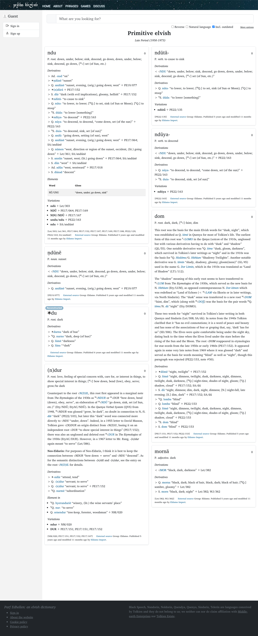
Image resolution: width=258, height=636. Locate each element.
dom (165, 422)
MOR (163, 470)
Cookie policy (18, 622)
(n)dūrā (58, 89)
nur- (58, 507)
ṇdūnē (57, 80)
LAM (209, 292)
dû (166, 306)
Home (46, 6)
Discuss (99, 6)
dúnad (58, 172)
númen (59, 149)
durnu (57, 331)
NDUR (102, 397)
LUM (161, 283)
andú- (58, 135)
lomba (167, 399)
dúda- (59, 112)
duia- (59, 131)
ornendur (60, 512)
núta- (58, 103)
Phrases (71, 6)
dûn (56, 163)
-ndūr (57, 477)
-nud (59, 76)
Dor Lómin (187, 266)
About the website (21, 617)
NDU (56, 271)
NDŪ (104, 402)
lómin (181, 262)
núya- (58, 121)
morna (166, 482)
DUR (111, 434)
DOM (248, 297)
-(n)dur (59, 481)
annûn (58, 158)
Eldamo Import (74, 238)
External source (81, 235)
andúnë (59, 85)
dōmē (164, 371)
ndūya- (58, 117)
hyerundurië (63, 503)
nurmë (60, 490)
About (57, 6)
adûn (59, 167)
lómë (185, 234)
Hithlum (196, 257)
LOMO (189, 239)
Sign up (13, 33)
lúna (58, 345)
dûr (56, 94)
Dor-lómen (232, 287)
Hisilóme (181, 257)
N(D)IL (84, 393)
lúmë (58, 341)
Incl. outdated (222, 27)
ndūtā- (58, 99)
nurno (60, 336)
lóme (210, 248)
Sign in (12, 26)
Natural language (198, 27)
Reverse (178, 27)
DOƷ (201, 301)
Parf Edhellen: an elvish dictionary (25, 5)
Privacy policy (19, 626)
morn (164, 491)
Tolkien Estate (166, 616)
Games (85, 6)
